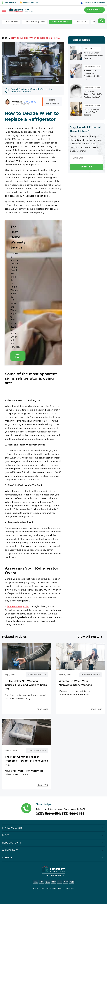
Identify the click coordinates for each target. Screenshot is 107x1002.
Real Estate (81, 22)
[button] (26, 808)
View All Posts (88, 636)
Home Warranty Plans (35, 22)
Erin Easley (30, 102)
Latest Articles (11, 22)
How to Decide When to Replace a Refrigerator (36, 38)
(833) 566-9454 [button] (10, 2)
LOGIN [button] (94, 2)
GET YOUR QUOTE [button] (95, 10)
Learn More (18, 356)
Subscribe (86, 167)
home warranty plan (18, 607)
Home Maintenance (60, 22)
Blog (5, 38)
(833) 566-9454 (48, 813)
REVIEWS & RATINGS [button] (31, 2)
